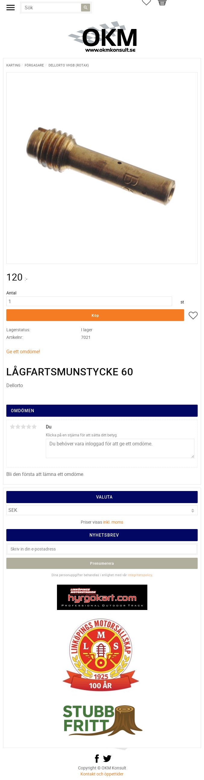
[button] (193, 316)
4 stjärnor (28, 426)
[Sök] (85, 7)
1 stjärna (12, 426)
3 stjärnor (23, 426)
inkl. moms (113, 522)
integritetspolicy (140, 575)
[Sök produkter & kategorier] (56, 7)
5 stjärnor (34, 426)
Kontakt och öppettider (102, 774)
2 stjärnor (17, 426)
